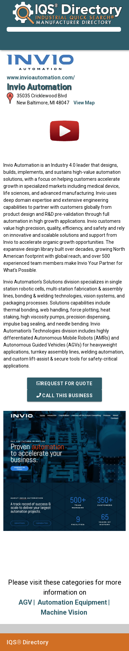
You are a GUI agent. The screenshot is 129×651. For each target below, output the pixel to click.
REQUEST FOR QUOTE (64, 383)
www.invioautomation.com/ (41, 77)
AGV (25, 602)
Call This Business (64, 395)
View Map (84, 102)
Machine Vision (64, 612)
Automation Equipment (72, 602)
